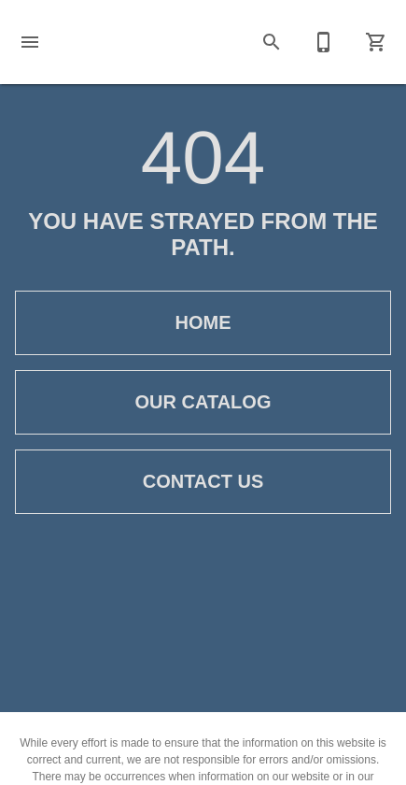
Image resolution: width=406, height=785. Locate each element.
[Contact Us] (323, 42)
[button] (29, 42)
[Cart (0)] (376, 42)
